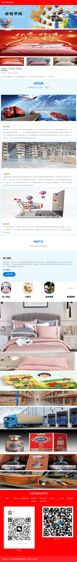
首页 (7, 498)
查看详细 (9, 274)
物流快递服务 (25, 498)
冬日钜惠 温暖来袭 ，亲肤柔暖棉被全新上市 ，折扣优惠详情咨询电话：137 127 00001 (27, 77)
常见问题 (34, 498)
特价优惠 (70, 498)
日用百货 (52, 498)
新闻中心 (34, 501)
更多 (47, 87)
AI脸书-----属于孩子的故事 (9, 73)
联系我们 (43, 501)
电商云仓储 (43, 498)
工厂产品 (61, 498)
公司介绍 (16, 498)
